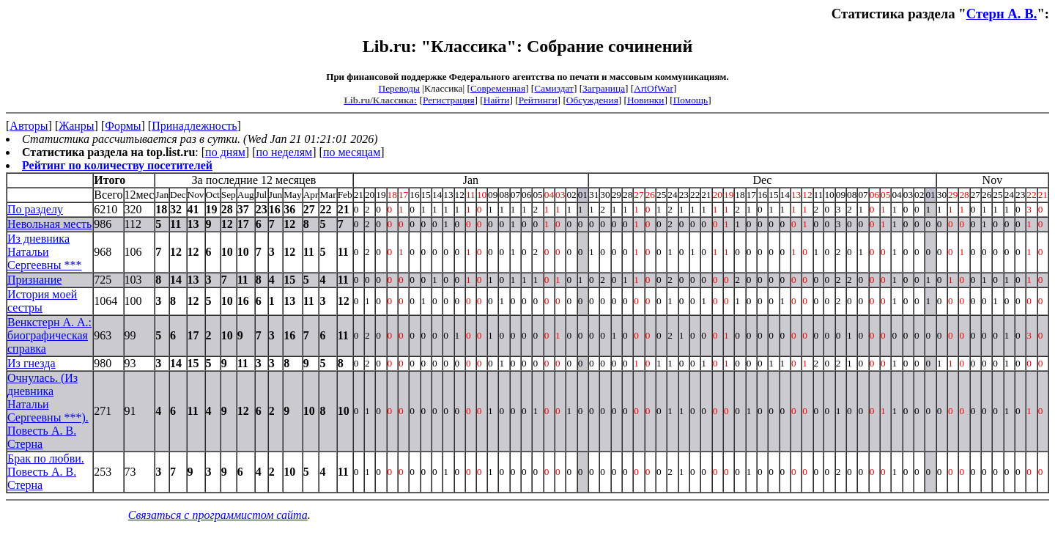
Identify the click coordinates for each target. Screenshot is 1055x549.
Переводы (399, 88)
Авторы (29, 125)
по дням (225, 152)
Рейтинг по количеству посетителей (117, 165)
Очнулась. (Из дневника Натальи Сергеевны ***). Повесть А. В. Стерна (48, 411)
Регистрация (449, 100)
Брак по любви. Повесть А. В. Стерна (45, 471)
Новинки (645, 100)
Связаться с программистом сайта (218, 515)
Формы (123, 125)
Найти (497, 100)
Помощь (690, 100)
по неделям (284, 152)
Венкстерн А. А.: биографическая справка (49, 335)
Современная (497, 88)
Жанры (76, 125)
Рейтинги (538, 100)
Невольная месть (49, 224)
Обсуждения (592, 100)
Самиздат (554, 88)
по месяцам (351, 152)
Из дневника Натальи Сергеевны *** (44, 251)
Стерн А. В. (1001, 13)
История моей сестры (42, 301)
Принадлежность (194, 125)
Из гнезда (31, 363)
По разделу (35, 209)
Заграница (603, 88)
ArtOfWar (653, 88)
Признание (34, 279)
